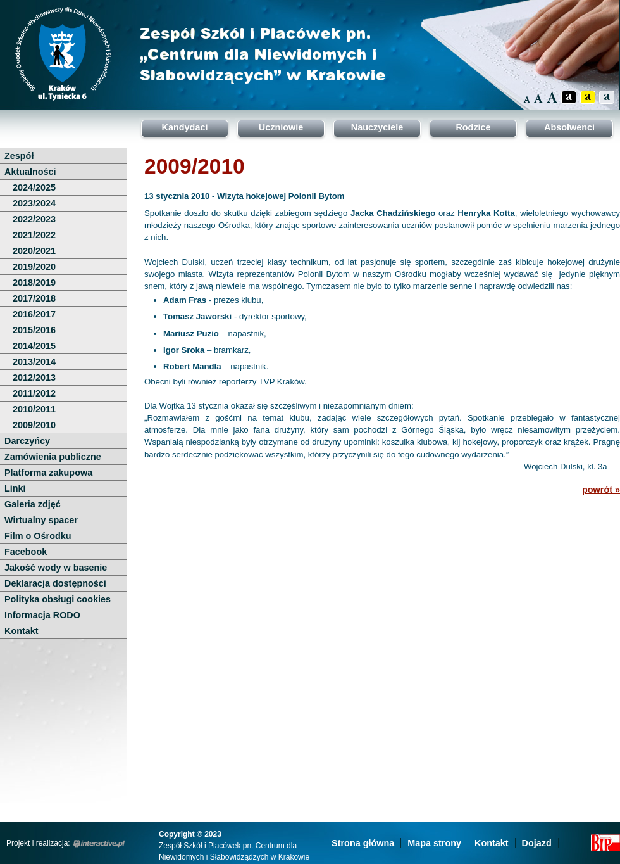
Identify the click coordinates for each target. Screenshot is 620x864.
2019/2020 (34, 267)
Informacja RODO (42, 615)
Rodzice (473, 127)
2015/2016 (34, 330)
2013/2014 (34, 362)
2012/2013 (34, 377)
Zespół (19, 156)
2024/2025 (34, 187)
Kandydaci (185, 127)
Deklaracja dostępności (55, 583)
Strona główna (363, 843)
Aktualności (30, 172)
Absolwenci (569, 127)
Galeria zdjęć (32, 504)
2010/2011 (34, 409)
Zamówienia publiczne (52, 457)
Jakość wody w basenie (55, 567)
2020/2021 (34, 251)
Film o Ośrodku (37, 536)
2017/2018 (34, 298)
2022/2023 (34, 219)
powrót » (601, 490)
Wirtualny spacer (41, 520)
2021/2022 (34, 235)
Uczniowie (281, 127)
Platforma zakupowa (48, 472)
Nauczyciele (377, 127)
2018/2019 (34, 282)
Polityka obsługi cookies (57, 599)
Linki (15, 488)
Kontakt (21, 631)
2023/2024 (34, 203)
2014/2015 (34, 346)
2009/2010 (34, 425)
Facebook (25, 552)
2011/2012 (34, 393)
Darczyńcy (27, 441)
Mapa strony (434, 843)
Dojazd (537, 843)
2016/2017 (34, 314)
